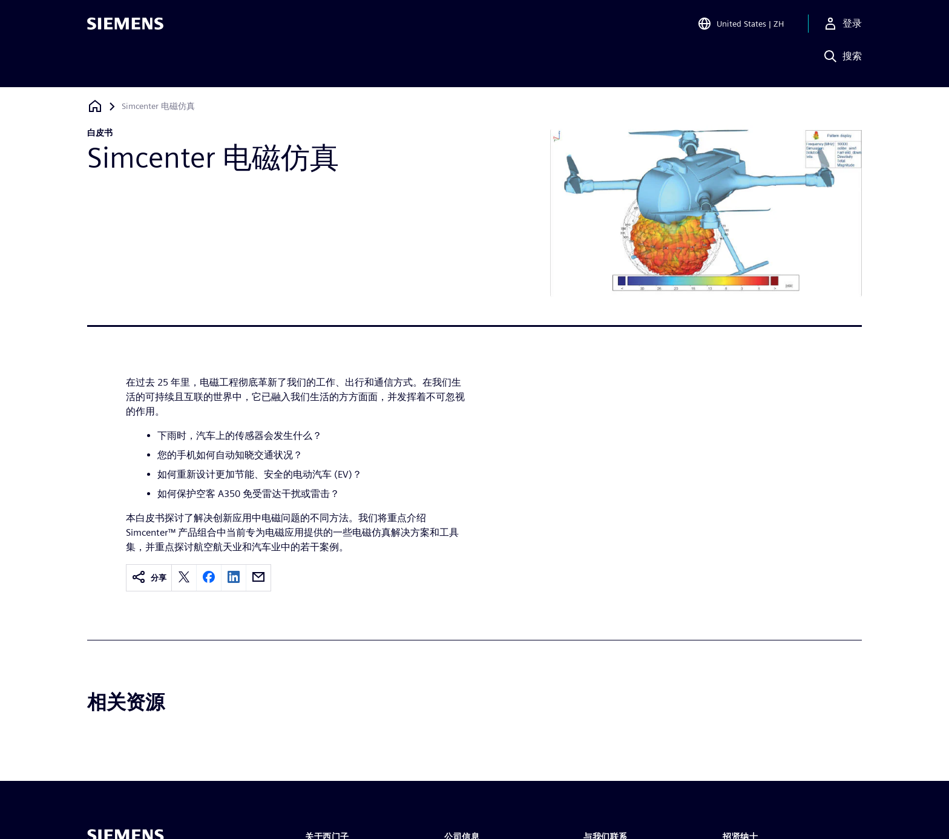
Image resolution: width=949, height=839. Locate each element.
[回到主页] (95, 106)
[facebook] (209, 578)
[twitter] (184, 578)
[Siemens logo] (125, 27)
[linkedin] (234, 578)
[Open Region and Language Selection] (740, 27)
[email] (258, 578)
